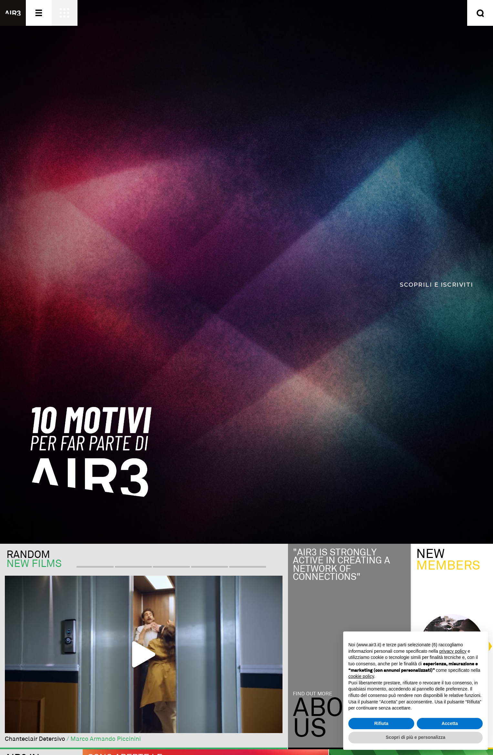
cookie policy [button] (361, 676)
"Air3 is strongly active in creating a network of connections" (341, 565)
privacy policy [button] (453, 651)
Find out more (312, 693)
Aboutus (334, 719)
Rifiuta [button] (381, 723)
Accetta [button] (450, 723)
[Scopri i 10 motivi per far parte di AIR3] (246, 272)
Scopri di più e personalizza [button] (415, 737)
